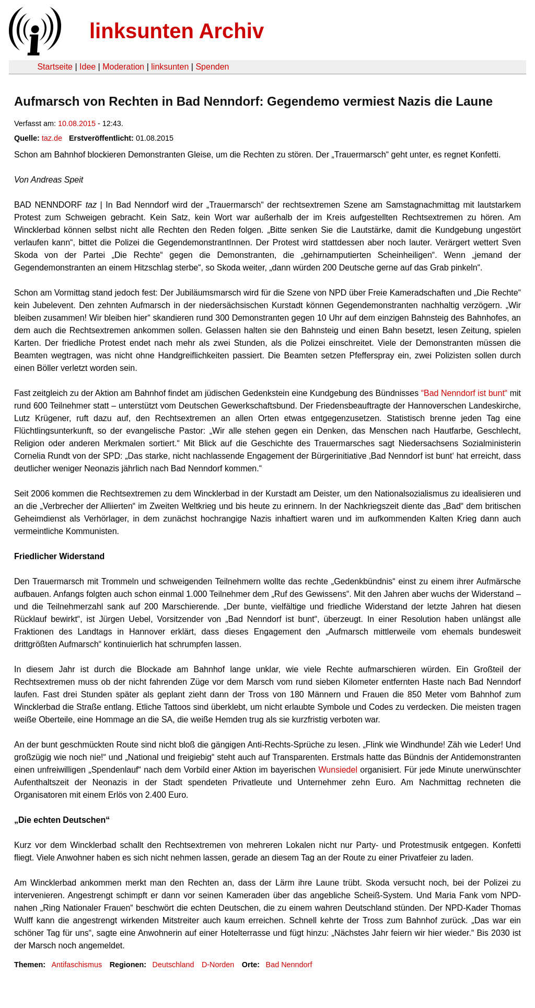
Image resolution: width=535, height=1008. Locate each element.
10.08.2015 (77, 123)
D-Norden (218, 964)
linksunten (170, 66)
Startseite (55, 66)
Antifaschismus (76, 964)
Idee (87, 66)
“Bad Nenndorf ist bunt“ (464, 393)
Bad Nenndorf (289, 964)
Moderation (123, 66)
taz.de (52, 138)
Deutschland (173, 964)
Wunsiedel (338, 769)
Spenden (212, 66)
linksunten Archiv (176, 30)
